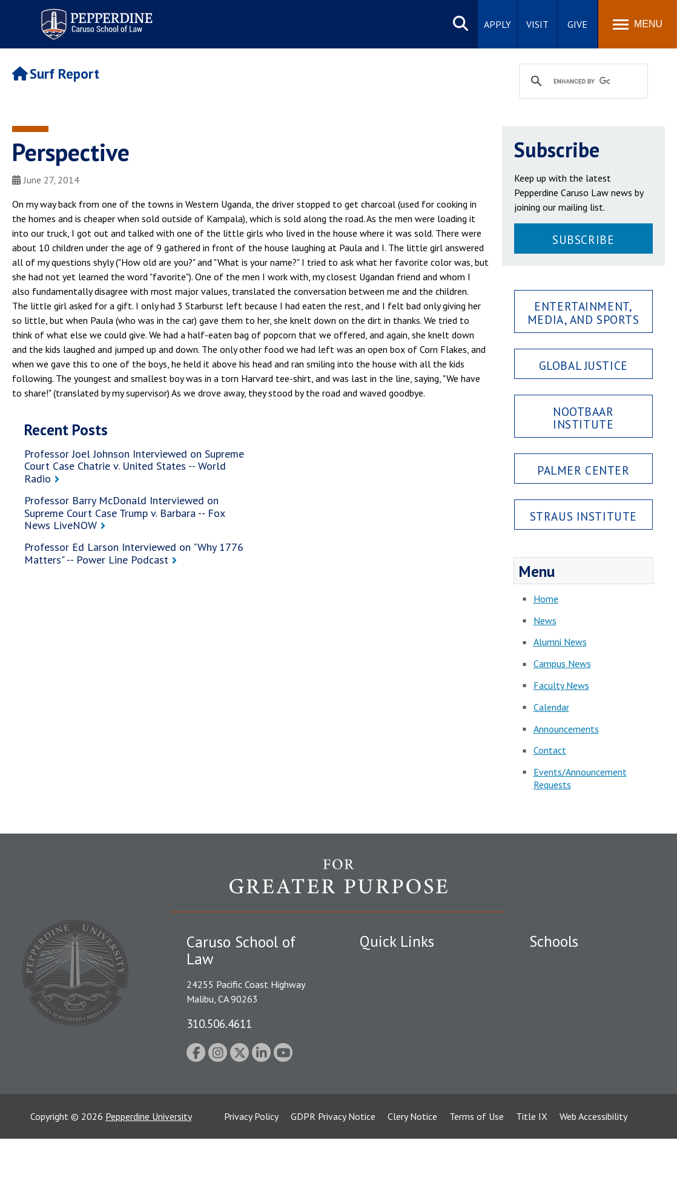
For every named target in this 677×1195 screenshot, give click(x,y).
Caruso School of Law (574, 985)
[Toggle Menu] (637, 24)
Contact (549, 750)
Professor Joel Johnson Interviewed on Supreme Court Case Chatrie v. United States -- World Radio (134, 466)
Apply (497, 24)
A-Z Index (379, 1103)
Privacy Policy (251, 1173)
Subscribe (583, 239)
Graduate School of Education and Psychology (590, 1033)
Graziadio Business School (582, 1006)
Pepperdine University (148, 1173)
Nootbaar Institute (583, 418)
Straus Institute (583, 516)
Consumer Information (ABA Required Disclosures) (416, 1075)
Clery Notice (412, 1173)
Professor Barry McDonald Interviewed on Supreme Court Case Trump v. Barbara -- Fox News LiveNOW (124, 512)
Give (577, 24)
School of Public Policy (576, 1061)
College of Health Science (582, 1082)
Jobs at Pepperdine (397, 1027)
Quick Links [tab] (397, 941)
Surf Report (55, 73)
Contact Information (402, 1048)
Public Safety (387, 964)
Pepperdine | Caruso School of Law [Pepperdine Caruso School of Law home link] (94, 16)
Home (545, 599)
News (544, 620)
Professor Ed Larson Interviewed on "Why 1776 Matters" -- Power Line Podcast (133, 553)
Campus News (562, 663)
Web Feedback (388, 1124)
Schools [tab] (553, 941)
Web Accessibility (593, 1173)
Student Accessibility (401, 985)
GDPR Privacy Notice (333, 1173)
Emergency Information (407, 1006)
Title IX (531, 1173)
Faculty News (561, 685)
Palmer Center (583, 470)
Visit (537, 24)
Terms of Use (476, 1173)
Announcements (566, 729)
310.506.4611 (219, 1023)
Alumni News (560, 642)
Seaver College (559, 964)
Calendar (551, 707)
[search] (581, 81)
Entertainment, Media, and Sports (583, 312)
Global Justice (583, 365)
